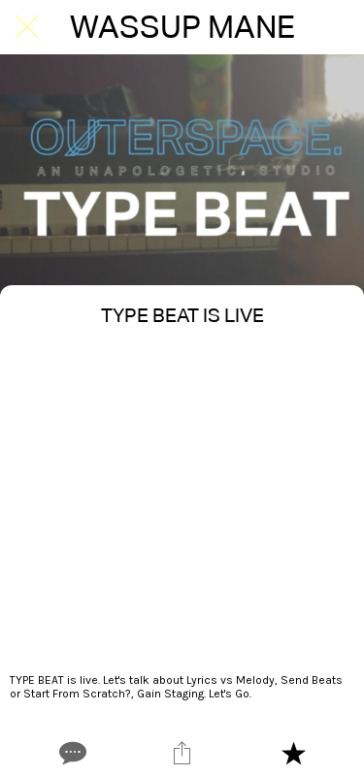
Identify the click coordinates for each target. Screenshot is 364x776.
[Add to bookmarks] (293, 752)
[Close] (27, 27)
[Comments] (71, 752)
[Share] (181, 752)
